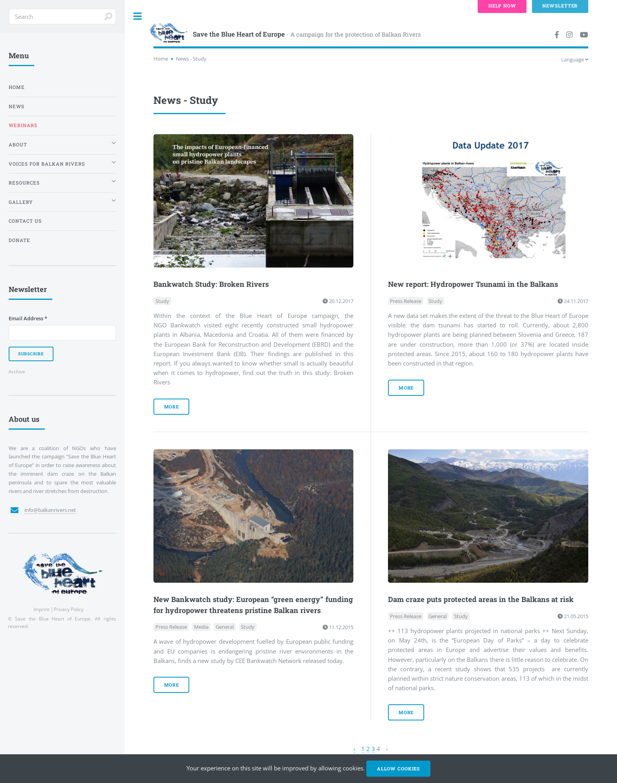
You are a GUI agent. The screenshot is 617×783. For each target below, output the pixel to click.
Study (162, 301)
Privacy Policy (68, 609)
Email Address (28, 318)
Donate (19, 240)
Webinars (23, 125)
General (225, 627)
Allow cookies (398, 769)
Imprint (41, 609)
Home (160, 58)
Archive (17, 371)
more (171, 407)
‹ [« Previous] (354, 749)
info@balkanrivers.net (50, 509)
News (16, 106)
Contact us (25, 221)
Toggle (138, 16)
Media (201, 627)
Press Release (405, 301)
